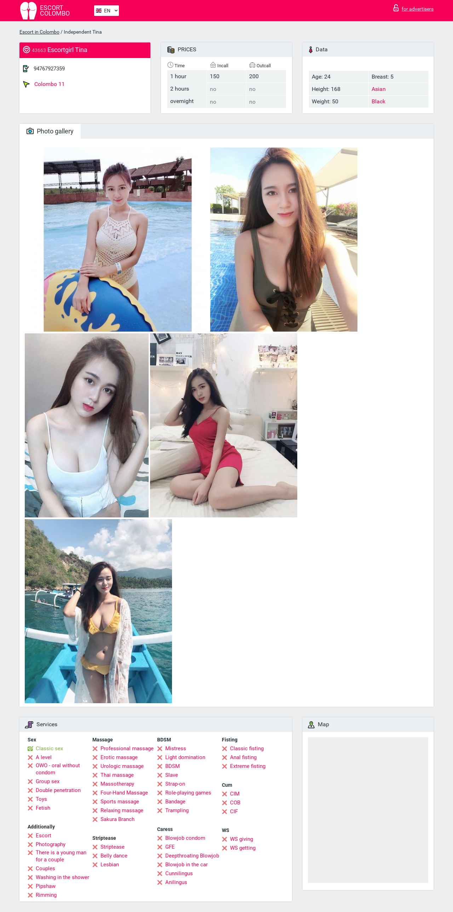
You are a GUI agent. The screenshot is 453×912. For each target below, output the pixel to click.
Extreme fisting (247, 766)
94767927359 (49, 68)
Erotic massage (119, 757)
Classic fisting (247, 748)
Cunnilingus (179, 873)
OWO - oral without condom (58, 769)
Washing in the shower (62, 877)
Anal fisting (243, 757)
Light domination (185, 757)
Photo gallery (50, 131)
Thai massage (117, 775)
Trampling (177, 810)
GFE (170, 847)
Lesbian (110, 864)
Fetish (43, 808)
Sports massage (120, 801)
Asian (379, 89)
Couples (45, 868)
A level (44, 757)
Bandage (175, 801)
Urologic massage (122, 766)
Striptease (113, 847)
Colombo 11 (44, 84)
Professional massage (127, 748)
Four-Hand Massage (124, 793)
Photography (50, 844)
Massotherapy (117, 784)
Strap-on (175, 784)
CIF (234, 811)
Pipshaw (46, 886)
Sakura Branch (117, 819)
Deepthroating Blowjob (192, 856)
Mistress (175, 748)
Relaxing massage (122, 810)
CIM (235, 794)
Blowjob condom (185, 838)
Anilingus (176, 882)
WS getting (243, 848)
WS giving (241, 839)
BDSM (172, 766)
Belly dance (114, 856)
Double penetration (58, 790)
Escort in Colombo (39, 32)
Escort (43, 835)
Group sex (47, 781)
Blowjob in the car (186, 864)
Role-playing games (188, 793)
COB (235, 802)
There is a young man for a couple (61, 856)
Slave (171, 775)
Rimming (46, 895)
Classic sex (49, 748)
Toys (41, 799)
